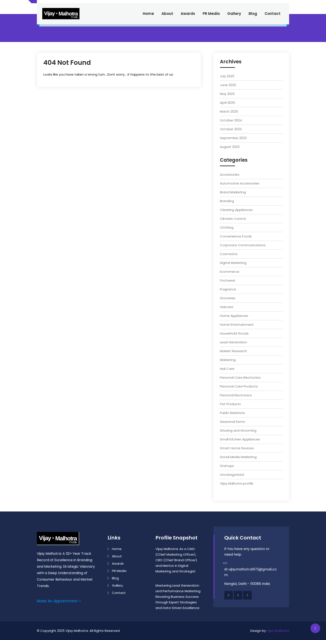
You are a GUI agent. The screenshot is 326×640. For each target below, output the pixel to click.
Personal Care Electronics (240, 377)
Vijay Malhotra (278, 630)
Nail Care (227, 368)
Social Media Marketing (238, 457)
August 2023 (230, 146)
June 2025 (228, 85)
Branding (227, 201)
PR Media (211, 13)
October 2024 (231, 120)
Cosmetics (229, 254)
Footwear (227, 280)
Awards (188, 13)
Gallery (234, 13)
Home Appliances (234, 315)
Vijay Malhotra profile (236, 483)
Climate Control (233, 218)
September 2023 (233, 138)
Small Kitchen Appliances (240, 439)
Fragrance (228, 289)
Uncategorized (232, 474)
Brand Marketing (233, 192)
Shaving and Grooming (238, 430)
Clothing (227, 227)
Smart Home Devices (237, 448)
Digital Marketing (233, 262)
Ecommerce (229, 271)
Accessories (229, 174)
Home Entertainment (237, 324)
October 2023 (231, 129)
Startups (227, 465)
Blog (253, 13)
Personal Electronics (236, 395)
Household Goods (234, 333)
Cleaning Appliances (236, 210)
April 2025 (227, 102)
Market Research (233, 351)
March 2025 (229, 111)
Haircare (226, 307)
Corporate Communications (243, 245)
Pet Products (230, 404)
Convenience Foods (236, 236)
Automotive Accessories (239, 183)
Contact (273, 13)
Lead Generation (233, 342)
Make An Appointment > (59, 601)
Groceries (227, 298)
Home (148, 13)
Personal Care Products (239, 386)
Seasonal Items (232, 421)
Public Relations (232, 413)
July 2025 (227, 76)
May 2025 (227, 93)
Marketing (228, 360)
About (167, 13)
